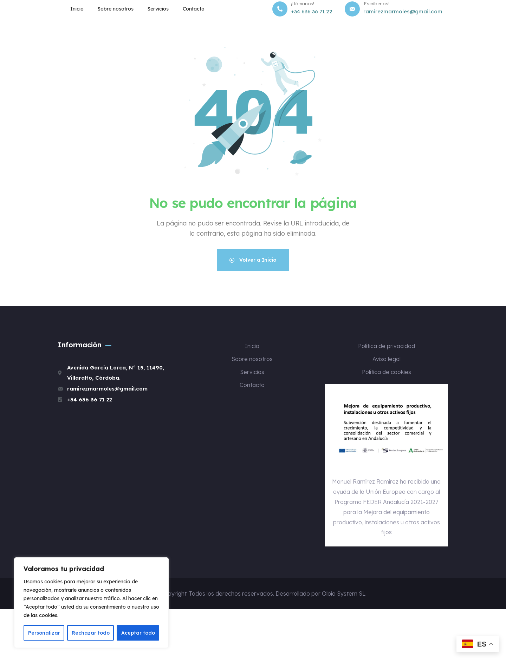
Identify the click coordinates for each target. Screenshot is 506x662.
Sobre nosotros (116, 9)
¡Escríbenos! (376, 3)
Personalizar (44, 633)
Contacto (194, 9)
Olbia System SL (343, 593)
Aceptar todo (138, 633)
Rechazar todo (91, 633)
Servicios (158, 9)
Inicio (77, 9)
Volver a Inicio (253, 260)
